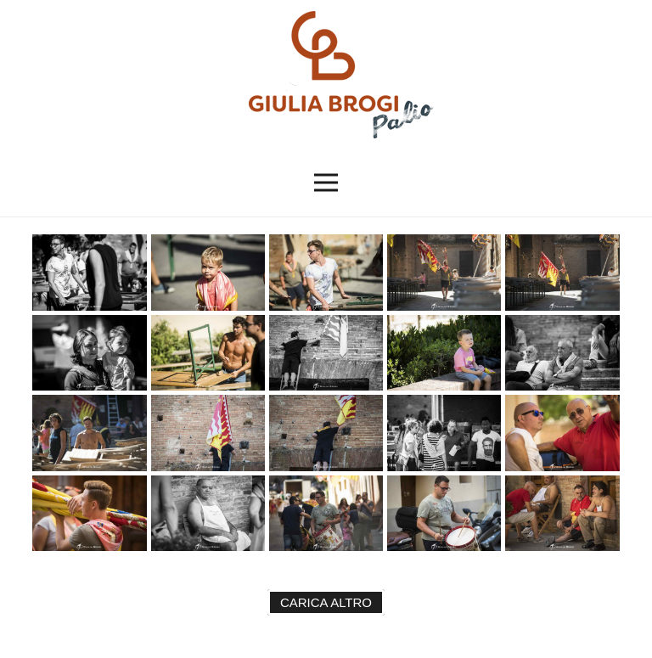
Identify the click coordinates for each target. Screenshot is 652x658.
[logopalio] (326, 74)
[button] (326, 182)
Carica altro (326, 602)
